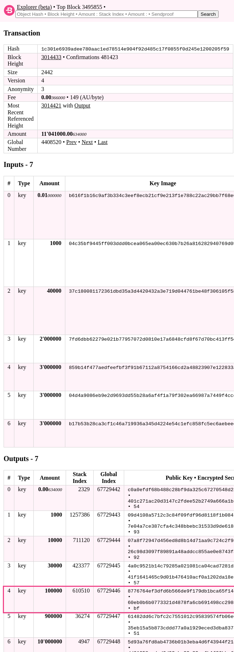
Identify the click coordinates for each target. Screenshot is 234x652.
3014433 (51, 57)
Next (87, 142)
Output (82, 105)
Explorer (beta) (34, 7)
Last (103, 142)
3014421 (51, 105)
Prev (71, 142)
